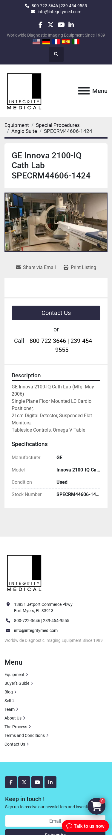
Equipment (14, 674)
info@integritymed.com (59, 11)
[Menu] (84, 90)
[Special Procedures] (58, 125)
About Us (13, 718)
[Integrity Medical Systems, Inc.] (24, 572)
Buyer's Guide (16, 683)
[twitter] (51, 25)
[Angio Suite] (24, 131)
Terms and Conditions (24, 735)
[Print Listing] (80, 267)
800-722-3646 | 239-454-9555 (59, 5)
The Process (15, 726)
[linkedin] (71, 25)
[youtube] (61, 25)
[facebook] (40, 25)
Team (9, 709)
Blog (8, 692)
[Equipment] (16, 125)
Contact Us (56, 312)
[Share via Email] (36, 267)
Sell (7, 700)
